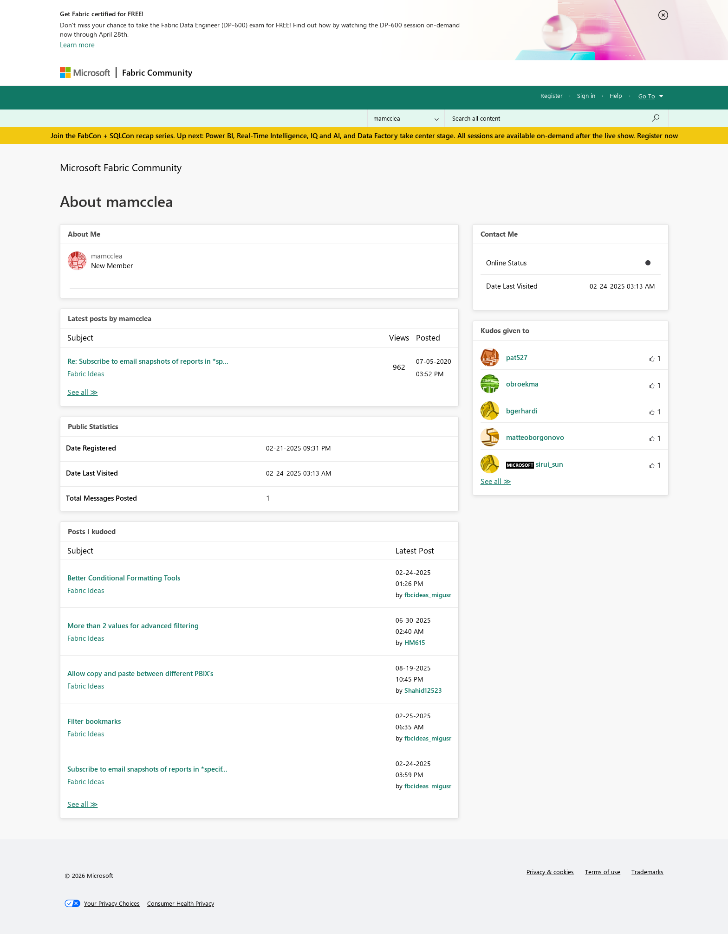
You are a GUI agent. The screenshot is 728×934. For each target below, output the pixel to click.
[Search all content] (556, 118)
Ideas (292, 73)
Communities (333, 73)
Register (551, 95)
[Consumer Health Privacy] (180, 903)
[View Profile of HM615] (414, 642)
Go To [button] (646, 96)
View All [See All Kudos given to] (496, 481)
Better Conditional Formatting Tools (123, 577)
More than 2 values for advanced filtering (133, 625)
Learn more (77, 44)
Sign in (586, 95)
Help (616, 95)
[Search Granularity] (406, 118)
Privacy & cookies (550, 872)
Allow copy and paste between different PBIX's (140, 673)
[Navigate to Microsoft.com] (85, 72)
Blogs (375, 73)
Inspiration (254, 73)
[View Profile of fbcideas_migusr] (427, 594)
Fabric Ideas (85, 373)
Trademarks (647, 872)
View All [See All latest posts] (82, 392)
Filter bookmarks (94, 721)
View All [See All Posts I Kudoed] (82, 804)
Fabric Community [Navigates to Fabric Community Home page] (157, 72)
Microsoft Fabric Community (121, 167)
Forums (213, 73)
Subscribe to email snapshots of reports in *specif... (147, 768)
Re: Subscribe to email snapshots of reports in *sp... (147, 361)
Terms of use (602, 872)
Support (450, 73)
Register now (657, 135)
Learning (410, 73)
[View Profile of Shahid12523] (423, 690)
